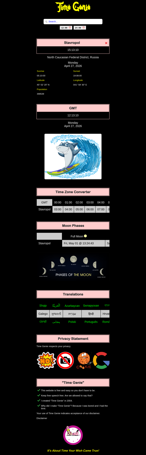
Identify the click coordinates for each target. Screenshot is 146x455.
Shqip (43, 305)
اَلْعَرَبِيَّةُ (56, 305)
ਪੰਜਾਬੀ (43, 321)
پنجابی (56, 321)
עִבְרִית (72, 313)
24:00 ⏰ (80, 28)
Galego (43, 313)
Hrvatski (108, 313)
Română (107, 321)
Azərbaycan (72, 305)
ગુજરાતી (56, 313)
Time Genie (73, 7)
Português (91, 321)
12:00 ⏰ (66, 28)
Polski (72, 321)
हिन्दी (91, 314)
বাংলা (107, 305)
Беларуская (91, 305)
